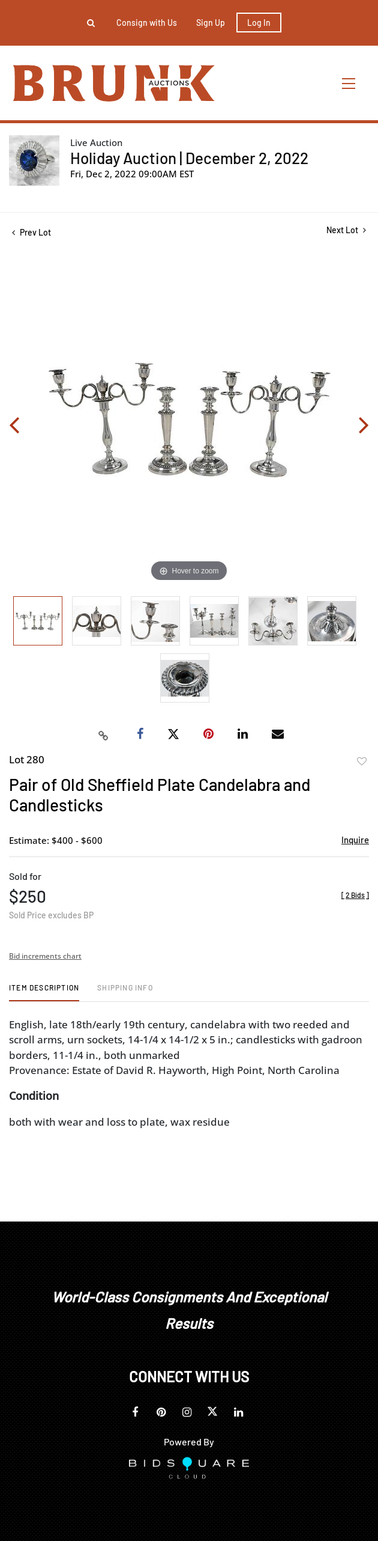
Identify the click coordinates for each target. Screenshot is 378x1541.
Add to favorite (362, 761)
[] (355, 895)
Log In (259, 22)
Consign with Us (146, 22)
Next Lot (346, 230)
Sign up (210, 22)
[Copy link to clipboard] (104, 734)
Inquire (355, 839)
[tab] (44, 992)
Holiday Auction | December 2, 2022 (189, 157)
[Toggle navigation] (349, 83)
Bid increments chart (45, 956)
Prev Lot (31, 232)
